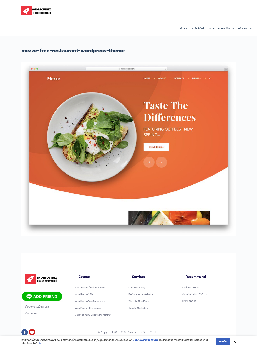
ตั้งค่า (40, 344)
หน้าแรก (183, 28)
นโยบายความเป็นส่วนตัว (145, 340)
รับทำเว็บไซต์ (198, 28)
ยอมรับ (223, 342)
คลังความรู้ (245, 28)
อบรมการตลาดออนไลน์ (222, 28)
